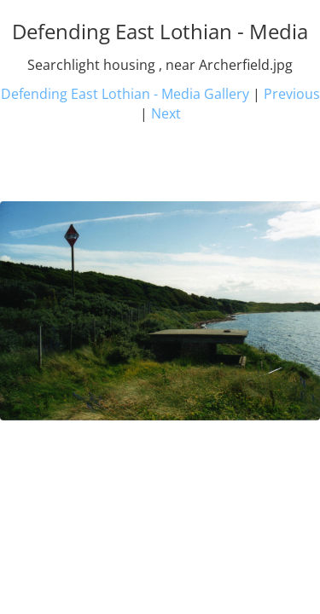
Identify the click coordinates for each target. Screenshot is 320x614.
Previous (292, 93)
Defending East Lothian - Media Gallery (125, 93)
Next (166, 113)
